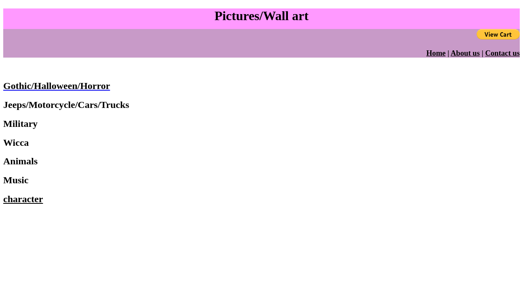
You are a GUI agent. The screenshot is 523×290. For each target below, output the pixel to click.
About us (465, 53)
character (23, 199)
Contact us (502, 53)
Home (436, 53)
